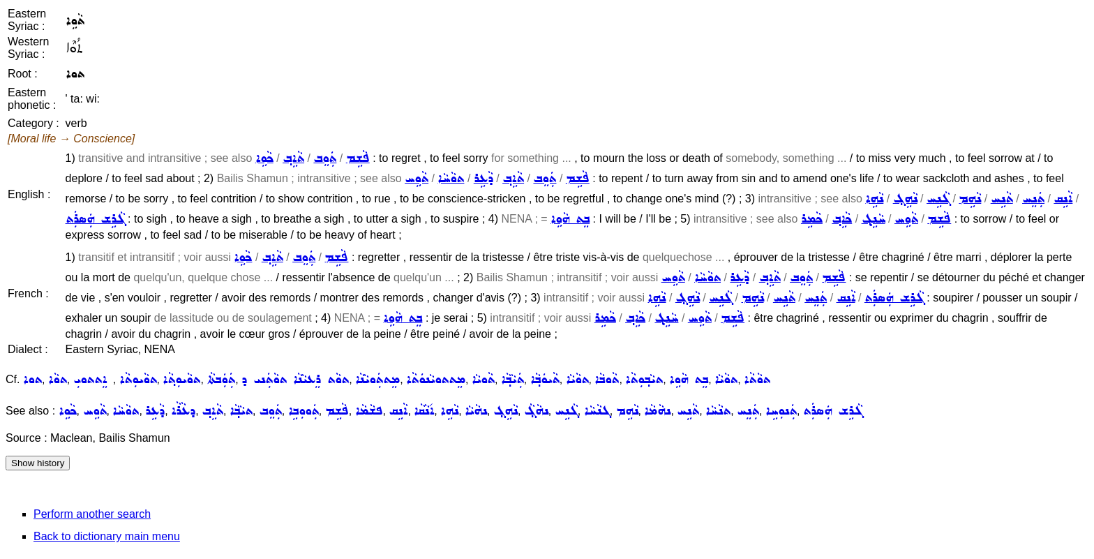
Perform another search (92, 514)
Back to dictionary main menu (106, 536)
